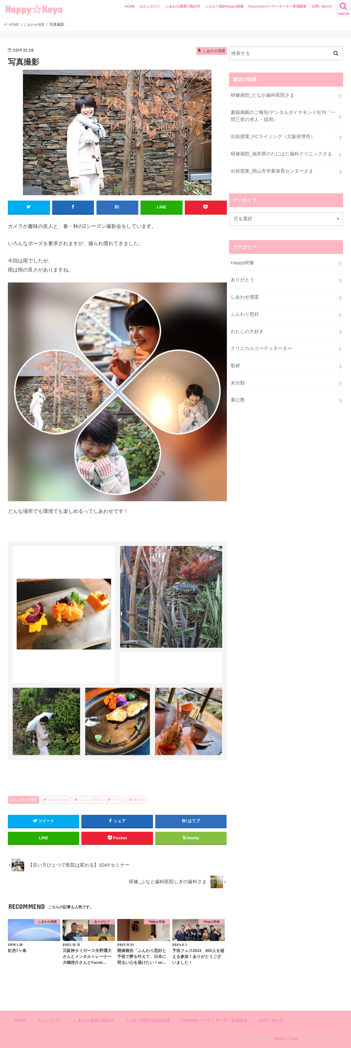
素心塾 (238, 391)
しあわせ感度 (25, 799)
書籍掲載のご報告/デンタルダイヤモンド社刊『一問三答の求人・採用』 (283, 115)
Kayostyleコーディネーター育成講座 (278, 6)
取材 (235, 358)
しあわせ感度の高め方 (183, 6)
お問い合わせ (321, 6)
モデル (117, 799)
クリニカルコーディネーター (261, 342)
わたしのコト (150, 6)
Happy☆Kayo (34, 9)
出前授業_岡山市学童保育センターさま (272, 167)
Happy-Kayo (58, 799)
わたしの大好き (247, 325)
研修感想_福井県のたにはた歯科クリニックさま (281, 151)
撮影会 (139, 799)
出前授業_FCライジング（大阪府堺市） (273, 134)
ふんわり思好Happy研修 (224, 6)
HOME (129, 6)
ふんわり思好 (90, 799)
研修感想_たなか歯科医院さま (262, 94)
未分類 (238, 375)
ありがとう (242, 275)
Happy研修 (242, 258)
